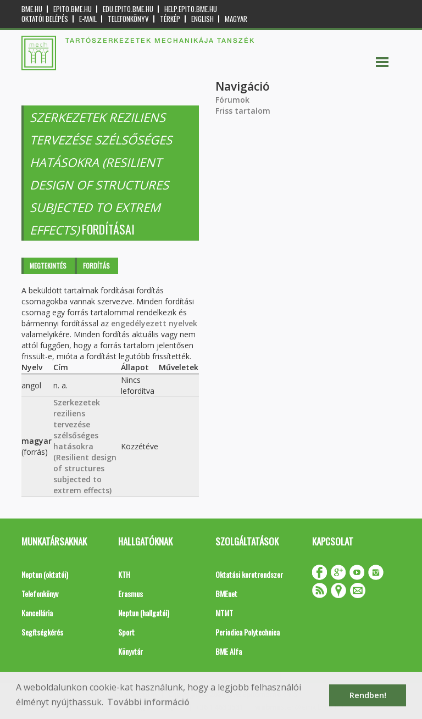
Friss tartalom (242, 110)
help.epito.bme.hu (190, 9)
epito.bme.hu (72, 9)
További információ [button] (148, 702)
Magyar (236, 19)
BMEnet (226, 593)
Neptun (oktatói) (44, 574)
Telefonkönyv (128, 19)
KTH (124, 574)
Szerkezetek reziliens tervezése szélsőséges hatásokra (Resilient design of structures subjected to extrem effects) (84, 446)
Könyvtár (130, 651)
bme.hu (31, 9)
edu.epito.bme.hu (128, 9)
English (202, 19)
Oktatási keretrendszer (249, 574)
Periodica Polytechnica (247, 632)
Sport (126, 632)
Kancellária (37, 612)
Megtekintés (48, 265)
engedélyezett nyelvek (154, 323)
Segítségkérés (42, 632)
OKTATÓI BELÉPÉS (44, 19)
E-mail (88, 19)
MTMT (224, 612)
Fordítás (96, 265)
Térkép (170, 19)
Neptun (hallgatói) (143, 612)
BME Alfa (228, 651)
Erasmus (130, 593)
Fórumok (232, 99)
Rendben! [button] (367, 695)
